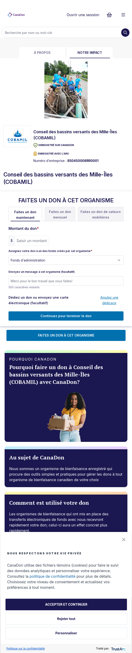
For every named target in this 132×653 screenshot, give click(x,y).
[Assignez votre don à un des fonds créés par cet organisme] (66, 260)
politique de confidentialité (53, 576)
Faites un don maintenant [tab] (25, 214)
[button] (123, 539)
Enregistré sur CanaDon (53, 145)
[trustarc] (117, 648)
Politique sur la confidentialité (25, 648)
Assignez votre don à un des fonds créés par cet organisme (50, 251)
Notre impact (89, 53)
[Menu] (123, 15)
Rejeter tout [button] (66, 619)
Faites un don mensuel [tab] (60, 214)
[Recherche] (62, 32)
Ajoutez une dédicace (109, 300)
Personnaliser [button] (66, 633)
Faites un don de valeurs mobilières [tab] (100, 214)
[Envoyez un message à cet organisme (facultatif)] (66, 280)
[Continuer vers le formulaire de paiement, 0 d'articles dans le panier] (111, 15)
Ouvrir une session (83, 14)
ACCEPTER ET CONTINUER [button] (66, 604)
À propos (42, 53)
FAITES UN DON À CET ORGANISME (66, 335)
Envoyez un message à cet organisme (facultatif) (42, 271)
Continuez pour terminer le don (66, 316)
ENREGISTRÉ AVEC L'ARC (51, 153)
